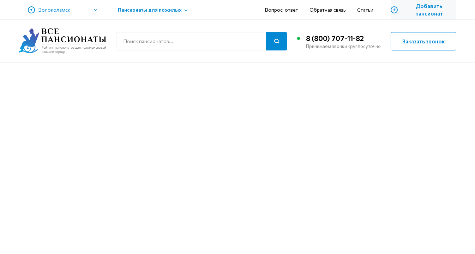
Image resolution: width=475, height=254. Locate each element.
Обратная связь (327, 10)
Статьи (365, 10)
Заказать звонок (423, 41)
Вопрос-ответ (281, 10)
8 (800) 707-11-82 (335, 38)
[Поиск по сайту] (201, 41)
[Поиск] (276, 41)
